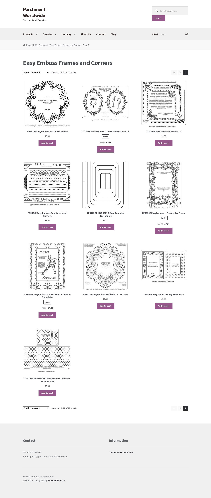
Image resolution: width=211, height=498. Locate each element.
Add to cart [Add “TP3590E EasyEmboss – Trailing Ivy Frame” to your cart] (164, 230)
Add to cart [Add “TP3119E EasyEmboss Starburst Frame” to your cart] (47, 143)
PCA (35, 45)
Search (158, 18)
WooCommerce (56, 480)
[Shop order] (36, 72)
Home (29, 45)
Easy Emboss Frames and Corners (65, 45)
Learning (66, 34)
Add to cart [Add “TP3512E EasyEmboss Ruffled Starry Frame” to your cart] (105, 305)
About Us (86, 34)
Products (28, 34)
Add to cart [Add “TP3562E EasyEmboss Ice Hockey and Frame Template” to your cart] (47, 315)
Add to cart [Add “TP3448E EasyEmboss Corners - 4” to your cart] (164, 143)
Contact (100, 34)
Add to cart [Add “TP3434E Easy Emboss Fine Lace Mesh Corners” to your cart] (47, 227)
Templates (43, 45)
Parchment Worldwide (34, 12)
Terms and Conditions (121, 452)
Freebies (47, 34)
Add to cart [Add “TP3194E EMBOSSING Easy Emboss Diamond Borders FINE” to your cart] (47, 393)
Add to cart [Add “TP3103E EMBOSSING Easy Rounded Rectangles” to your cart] (105, 227)
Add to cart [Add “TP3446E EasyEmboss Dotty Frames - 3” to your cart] (164, 305)
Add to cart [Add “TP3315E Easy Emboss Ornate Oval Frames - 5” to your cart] (105, 149)
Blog (113, 34)
